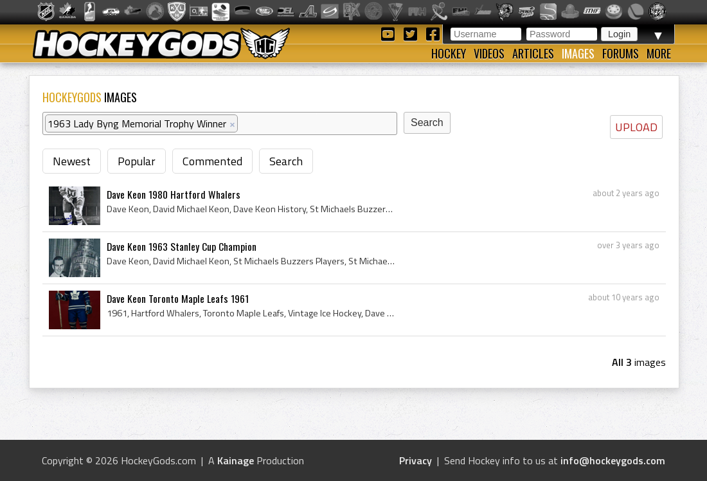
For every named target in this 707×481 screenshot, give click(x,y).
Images (578, 53)
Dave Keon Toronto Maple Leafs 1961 (178, 298)
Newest (72, 161)
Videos (489, 53)
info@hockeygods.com (612, 460)
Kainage (235, 460)
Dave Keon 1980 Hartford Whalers (173, 194)
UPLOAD (636, 127)
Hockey (448, 53)
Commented (212, 161)
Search (286, 161)
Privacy (415, 460)
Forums (620, 53)
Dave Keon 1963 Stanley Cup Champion (181, 246)
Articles (533, 53)
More (659, 53)
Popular (137, 161)
